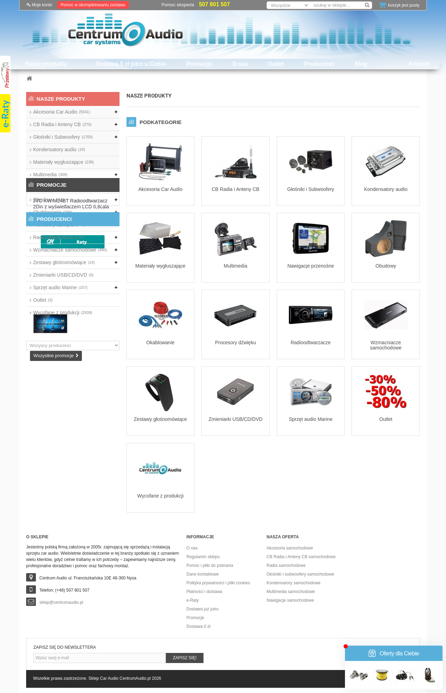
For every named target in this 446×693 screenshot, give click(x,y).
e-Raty (192, 600)
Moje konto (39, 4)
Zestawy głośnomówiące (64, 262)
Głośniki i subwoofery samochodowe (300, 574)
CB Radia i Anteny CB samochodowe (301, 556)
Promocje (199, 64)
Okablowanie (52, 212)
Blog (361, 64)
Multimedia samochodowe (291, 591)
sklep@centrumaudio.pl (61, 602)
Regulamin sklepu (203, 556)
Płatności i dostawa (204, 591)
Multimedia (50, 174)
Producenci (319, 64)
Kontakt (419, 64)
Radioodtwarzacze (58, 237)
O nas (239, 64)
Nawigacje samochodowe (290, 600)
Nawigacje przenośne (59, 187)
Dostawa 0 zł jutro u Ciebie (131, 64)
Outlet (276, 64)
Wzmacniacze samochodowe (70, 250)
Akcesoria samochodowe (290, 548)
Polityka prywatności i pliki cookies (218, 582)
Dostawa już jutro (202, 609)
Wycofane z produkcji (62, 312)
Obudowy (48, 199)
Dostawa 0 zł (198, 626)
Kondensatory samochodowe (294, 582)
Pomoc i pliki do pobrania (209, 565)
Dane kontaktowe (202, 574)
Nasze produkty (46, 64)
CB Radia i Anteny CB (62, 124)
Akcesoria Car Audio (61, 112)
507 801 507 (214, 4)
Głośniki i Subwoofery (63, 137)
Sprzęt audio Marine (60, 287)
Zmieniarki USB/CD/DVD (63, 275)
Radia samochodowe (286, 565)
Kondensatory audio (59, 149)
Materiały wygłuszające (63, 162)
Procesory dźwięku (59, 225)
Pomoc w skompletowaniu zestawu (93, 4)
